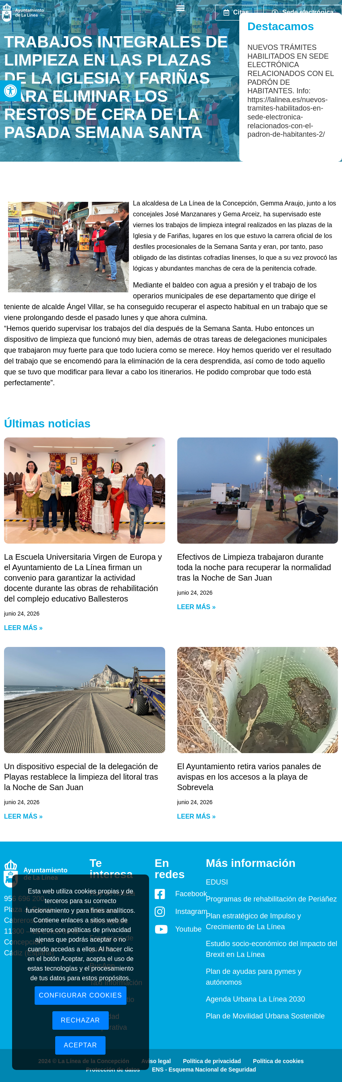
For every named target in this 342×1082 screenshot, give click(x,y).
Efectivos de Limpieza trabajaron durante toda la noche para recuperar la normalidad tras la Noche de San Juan (254, 567)
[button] (10, 90)
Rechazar (80, 1020)
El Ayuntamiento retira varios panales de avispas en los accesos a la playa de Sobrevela (249, 777)
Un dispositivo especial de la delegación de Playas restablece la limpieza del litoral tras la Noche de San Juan (81, 777)
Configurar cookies (80, 995)
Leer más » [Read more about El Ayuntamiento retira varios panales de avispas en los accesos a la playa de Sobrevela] (196, 816)
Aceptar (80, 1045)
